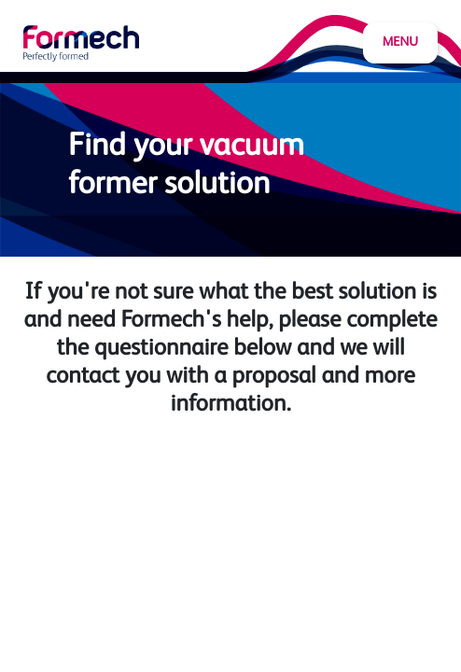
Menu (400, 42)
